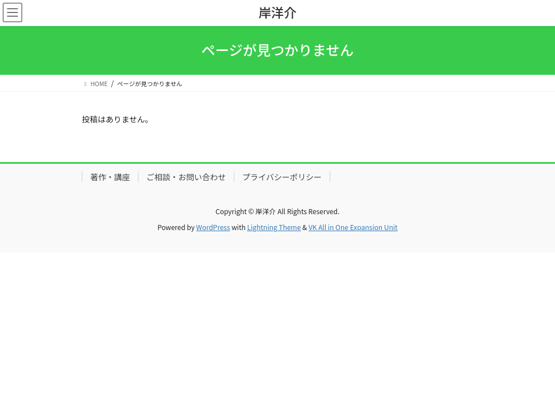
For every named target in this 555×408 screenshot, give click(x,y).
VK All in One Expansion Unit (353, 227)
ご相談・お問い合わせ (186, 176)
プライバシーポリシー (282, 176)
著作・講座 (110, 176)
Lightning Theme (274, 227)
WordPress (213, 227)
